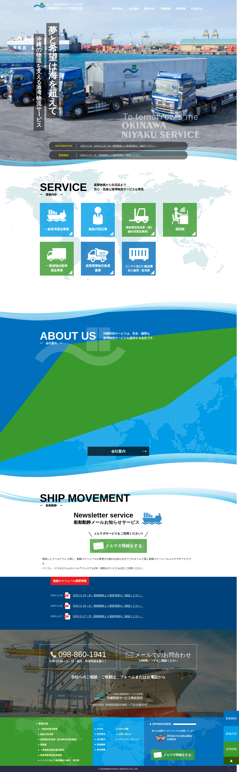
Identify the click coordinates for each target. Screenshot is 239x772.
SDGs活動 (123, 729)
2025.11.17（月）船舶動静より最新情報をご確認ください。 (108, 616)
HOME (100, 729)
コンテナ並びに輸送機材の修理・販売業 (59, 760)
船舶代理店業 (46, 734)
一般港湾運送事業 (49, 729)
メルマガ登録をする (123, 545)
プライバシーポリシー (129, 739)
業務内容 (149, 8)
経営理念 (117, 8)
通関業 (43, 744)
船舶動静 (166, 8)
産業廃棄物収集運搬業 (51, 755)
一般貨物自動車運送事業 (52, 750)
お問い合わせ (124, 734)
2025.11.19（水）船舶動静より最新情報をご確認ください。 (118, 146)
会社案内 (134, 8)
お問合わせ (197, 8)
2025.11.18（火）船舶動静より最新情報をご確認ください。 (108, 605)
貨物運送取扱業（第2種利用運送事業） (59, 739)
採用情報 (181, 8)
